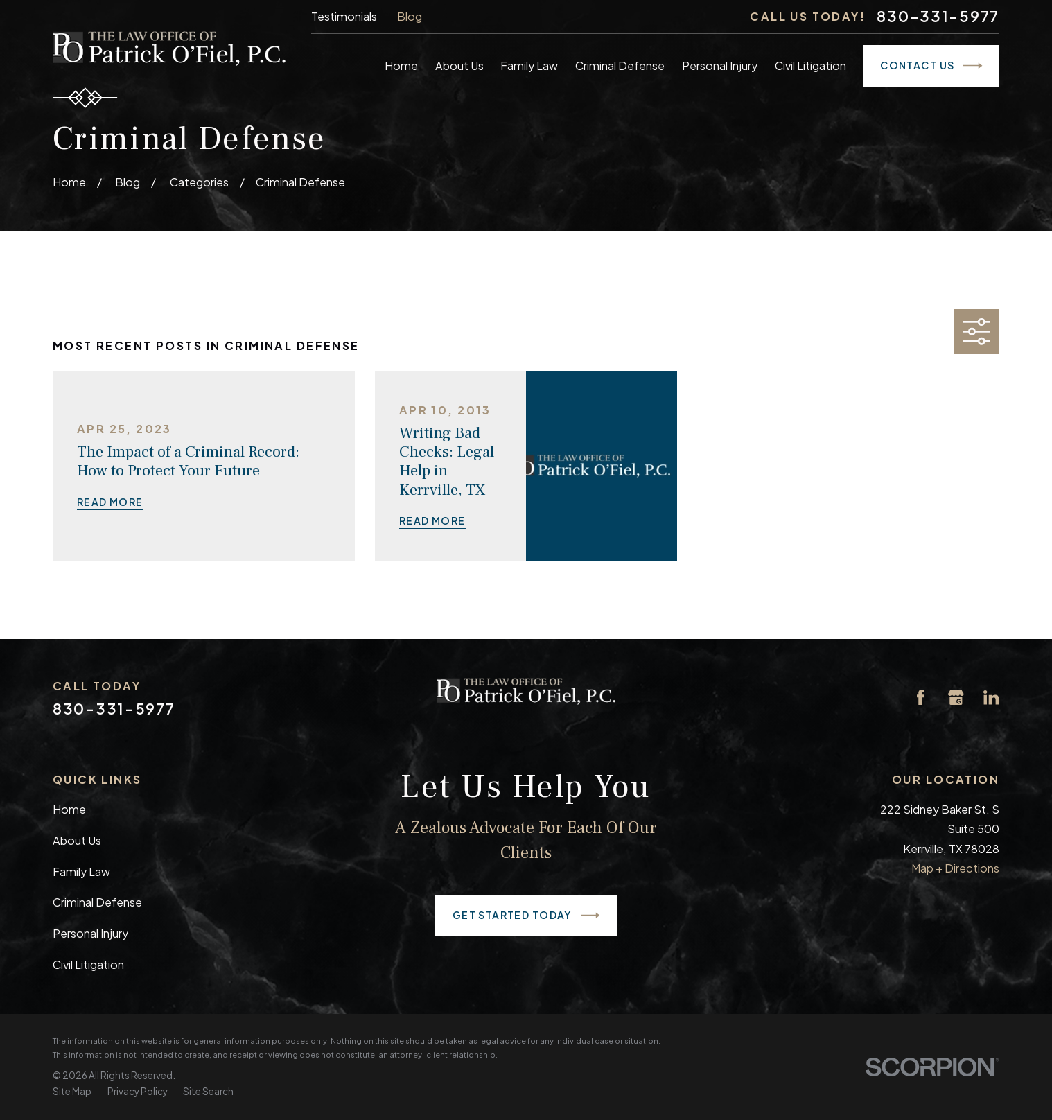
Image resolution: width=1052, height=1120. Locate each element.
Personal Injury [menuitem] (719, 65)
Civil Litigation (88, 964)
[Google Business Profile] (956, 698)
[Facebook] (921, 698)
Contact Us (931, 66)
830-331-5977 (938, 16)
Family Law (81, 871)
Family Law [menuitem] (529, 65)
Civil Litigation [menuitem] (810, 65)
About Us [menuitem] (459, 65)
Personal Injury (90, 933)
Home (69, 809)
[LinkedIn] (991, 698)
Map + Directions (955, 868)
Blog (409, 16)
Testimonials (344, 16)
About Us (77, 840)
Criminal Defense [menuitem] (620, 65)
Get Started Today (526, 915)
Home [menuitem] (401, 65)
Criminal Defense (97, 902)
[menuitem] (72, 1091)
